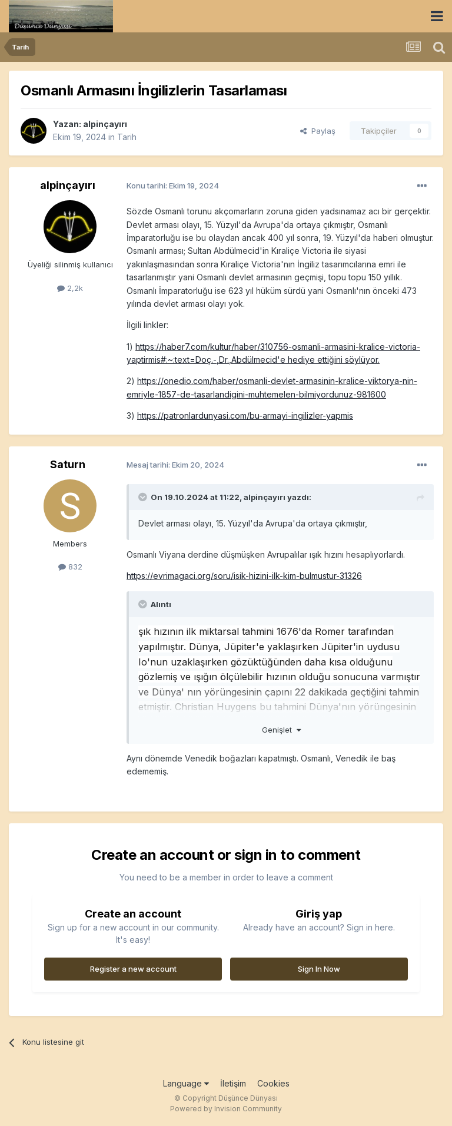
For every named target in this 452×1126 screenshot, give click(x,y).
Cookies (273, 1083)
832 (70, 566)
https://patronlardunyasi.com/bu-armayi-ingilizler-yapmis (245, 415)
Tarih (127, 137)
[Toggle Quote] (143, 497)
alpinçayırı (105, 124)
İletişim (233, 1083)
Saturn (67, 464)
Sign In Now (319, 968)
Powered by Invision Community (226, 1108)
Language (186, 1083)
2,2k (70, 288)
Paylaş (317, 130)
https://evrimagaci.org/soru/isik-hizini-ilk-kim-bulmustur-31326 (244, 576)
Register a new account (133, 968)
